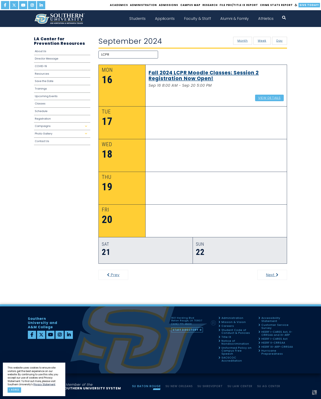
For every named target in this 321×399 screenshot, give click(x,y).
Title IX (226, 337)
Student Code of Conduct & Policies (236, 332)
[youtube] (23, 5)
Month (242, 41)
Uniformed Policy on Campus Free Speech (237, 350)
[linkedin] (41, 5)
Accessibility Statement (270, 320)
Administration (143, 5)
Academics (119, 5)
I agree (14, 389)
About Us (40, 51)
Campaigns (62, 127)
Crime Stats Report (276, 5)
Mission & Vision (234, 322)
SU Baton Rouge (146, 386)
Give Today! (309, 5)
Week (262, 41)
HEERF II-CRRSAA (273, 342)
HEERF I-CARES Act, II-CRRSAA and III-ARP (277, 333)
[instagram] (32, 5)
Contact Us (42, 141)
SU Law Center (239, 386)
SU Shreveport (210, 386)
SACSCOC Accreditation (232, 359)
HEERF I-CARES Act (274, 339)
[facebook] (5, 5)
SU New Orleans (179, 386)
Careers (228, 326)
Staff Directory (185, 330)
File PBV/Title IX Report (239, 5)
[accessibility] (296, 5)
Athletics (266, 18)
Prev (116, 274)
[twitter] (14, 5)
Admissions (168, 5)
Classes (40, 103)
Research (210, 5)
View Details (269, 97)
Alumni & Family (234, 18)
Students (137, 18)
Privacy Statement (44, 384)
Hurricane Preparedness (272, 352)
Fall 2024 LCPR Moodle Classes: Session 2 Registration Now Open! (204, 76)
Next (276, 274)
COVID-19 (41, 66)
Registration (43, 118)
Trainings (41, 88)
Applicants (165, 18)
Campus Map (190, 5)
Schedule (41, 111)
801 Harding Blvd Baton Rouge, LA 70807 (186, 319)
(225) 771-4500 (181, 324)
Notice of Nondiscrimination (235, 342)
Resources (42, 73)
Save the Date (44, 81)
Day (279, 41)
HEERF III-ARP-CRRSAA (277, 347)
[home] (59, 18)
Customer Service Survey (275, 327)
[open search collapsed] (284, 18)
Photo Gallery (62, 135)
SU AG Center (268, 386)
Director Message (46, 58)
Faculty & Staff (197, 18)
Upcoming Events (46, 96)
